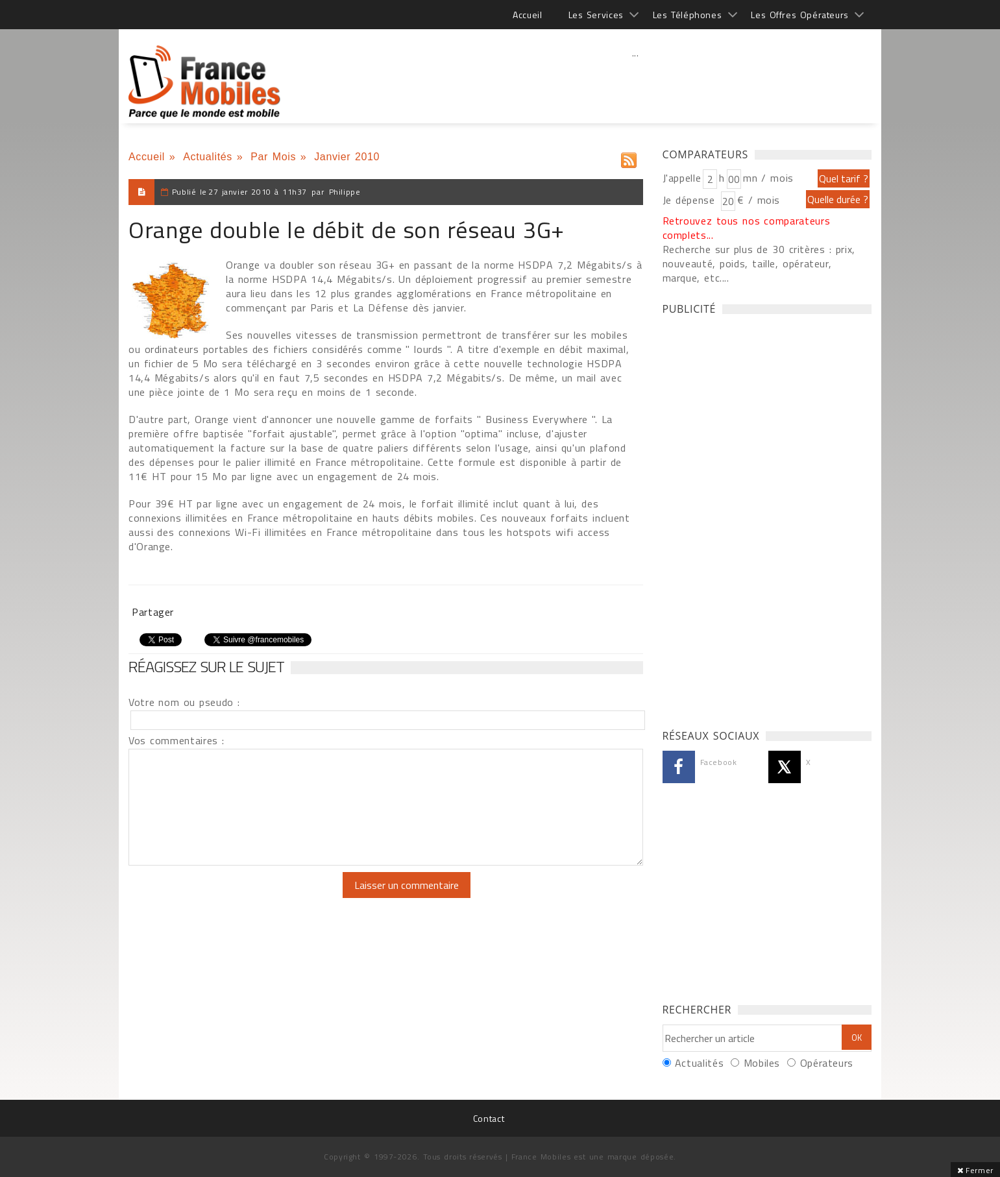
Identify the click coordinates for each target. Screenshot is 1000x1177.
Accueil (527, 14)
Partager (153, 612)
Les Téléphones (687, 14)
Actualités (207, 156)
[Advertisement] (635, 81)
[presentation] (236, 897)
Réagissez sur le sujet (206, 666)
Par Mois (273, 156)
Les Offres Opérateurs (800, 14)
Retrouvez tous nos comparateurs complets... (747, 228)
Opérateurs (826, 1063)
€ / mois (758, 200)
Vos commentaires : (176, 740)
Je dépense (691, 200)
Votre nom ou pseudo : (184, 702)
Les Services (596, 14)
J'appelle (682, 178)
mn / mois (768, 178)
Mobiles (762, 1063)
